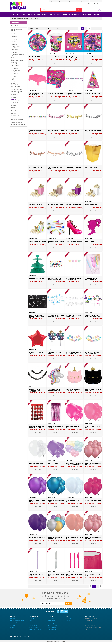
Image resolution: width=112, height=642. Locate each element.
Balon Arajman (31, 14)
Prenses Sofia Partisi (15, 102)
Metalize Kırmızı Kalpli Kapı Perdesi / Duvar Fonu (36, 427)
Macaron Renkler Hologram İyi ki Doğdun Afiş (73, 353)
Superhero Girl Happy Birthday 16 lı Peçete (72, 57)
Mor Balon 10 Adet (53, 463)
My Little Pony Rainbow (16, 108)
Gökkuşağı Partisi (14, 76)
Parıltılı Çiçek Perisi (15, 39)
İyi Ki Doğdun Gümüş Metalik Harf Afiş (93, 131)
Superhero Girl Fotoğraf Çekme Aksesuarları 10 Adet (92, 316)
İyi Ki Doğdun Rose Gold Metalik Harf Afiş (35, 168)
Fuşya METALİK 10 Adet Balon (93, 500)
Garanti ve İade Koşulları (35, 629)
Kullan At (87, 629)
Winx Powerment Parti (15, 117)
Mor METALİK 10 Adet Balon (37, 537)
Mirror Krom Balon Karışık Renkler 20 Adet (55, 538)
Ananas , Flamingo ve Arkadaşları (18, 54)
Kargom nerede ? (71, 1)
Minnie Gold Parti (14, 96)
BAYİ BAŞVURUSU (93, 1)
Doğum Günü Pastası (15, 70)
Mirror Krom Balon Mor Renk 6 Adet (37, 501)
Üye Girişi (68, 620)
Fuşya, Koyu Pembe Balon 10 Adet (92, 427)
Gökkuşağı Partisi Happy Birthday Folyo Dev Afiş (54, 279)
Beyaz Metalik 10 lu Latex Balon (73, 501)
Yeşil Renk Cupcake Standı (36, 278)
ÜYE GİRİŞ (96, 3)
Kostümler (77, 14)
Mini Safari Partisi (14, 94)
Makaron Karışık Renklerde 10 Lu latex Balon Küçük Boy (74, 464)
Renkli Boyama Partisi (15, 104)
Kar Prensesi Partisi (15, 65)
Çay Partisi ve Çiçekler (15, 38)
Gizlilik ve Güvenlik (33, 627)
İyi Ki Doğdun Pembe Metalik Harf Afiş (56, 131)
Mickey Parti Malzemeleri (16, 84)
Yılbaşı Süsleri (14, 14)
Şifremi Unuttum (33, 622)
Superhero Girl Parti (15, 99)
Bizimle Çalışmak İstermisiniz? (17, 620)
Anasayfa (64, 1)
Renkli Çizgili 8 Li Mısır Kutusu (37, 241)
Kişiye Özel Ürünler (52, 620)
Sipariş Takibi (32, 623)
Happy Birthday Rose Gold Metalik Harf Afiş (55, 168)
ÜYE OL (88, 3)
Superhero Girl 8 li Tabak (36, 56)
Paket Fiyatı (38, 60)
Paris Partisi (13, 41)
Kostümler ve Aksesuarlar (54, 622)
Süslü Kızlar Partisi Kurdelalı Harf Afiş (74, 94)
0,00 (99, 10)
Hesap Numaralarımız (15, 623)
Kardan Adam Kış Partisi (16, 92)
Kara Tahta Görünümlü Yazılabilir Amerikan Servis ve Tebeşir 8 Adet (37, 316)
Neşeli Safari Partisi (15, 63)
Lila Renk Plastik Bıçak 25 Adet (36, 575)
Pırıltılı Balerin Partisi (15, 35)
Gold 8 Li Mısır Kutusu (91, 167)
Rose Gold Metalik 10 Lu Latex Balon (74, 538)
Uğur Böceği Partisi (15, 59)
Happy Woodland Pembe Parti (17, 89)
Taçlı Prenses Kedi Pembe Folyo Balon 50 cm (73, 390)
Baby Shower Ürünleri (53, 625)
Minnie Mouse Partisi (15, 86)
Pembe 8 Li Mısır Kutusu (35, 204)
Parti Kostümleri (88, 622)
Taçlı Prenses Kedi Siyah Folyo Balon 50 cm (93, 390)
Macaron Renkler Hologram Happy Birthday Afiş (92, 353)
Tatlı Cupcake (13, 110)
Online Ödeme (13, 625)
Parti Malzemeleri (62, 14)
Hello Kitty (13, 81)
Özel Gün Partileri (52, 627)
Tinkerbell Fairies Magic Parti (17, 60)
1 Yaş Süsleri (88, 623)
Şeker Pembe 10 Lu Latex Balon (73, 427)
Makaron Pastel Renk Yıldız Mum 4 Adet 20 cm (73, 279)
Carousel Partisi (14, 62)
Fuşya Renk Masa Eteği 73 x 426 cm (92, 575)
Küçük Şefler (13, 78)
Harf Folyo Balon (89, 632)
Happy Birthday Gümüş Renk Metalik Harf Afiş (74, 168)
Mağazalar (12, 618)
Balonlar (70, 14)
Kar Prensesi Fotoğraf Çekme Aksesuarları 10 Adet (56, 316)
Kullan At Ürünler (52, 629)
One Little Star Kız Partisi (16, 46)
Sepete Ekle (37, 63)
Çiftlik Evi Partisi (14, 88)
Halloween (22, 14)
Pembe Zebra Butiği (15, 100)
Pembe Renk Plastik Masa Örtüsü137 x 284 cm (36, 94)
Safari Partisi (13, 105)
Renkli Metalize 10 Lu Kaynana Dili (56, 242)
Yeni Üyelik (68, 618)
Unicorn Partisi (14, 44)
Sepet (98, 9)
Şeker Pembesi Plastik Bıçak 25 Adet (74, 575)
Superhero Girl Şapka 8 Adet (92, 93)
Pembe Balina (13, 97)
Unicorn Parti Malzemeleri (91, 618)
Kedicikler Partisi (14, 36)
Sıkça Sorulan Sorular (34, 625)
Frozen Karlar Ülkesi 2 (15, 51)
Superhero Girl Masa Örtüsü (55, 93)
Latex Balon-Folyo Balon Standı (54, 353)
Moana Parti (13, 112)
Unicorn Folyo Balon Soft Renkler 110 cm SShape (54, 390)
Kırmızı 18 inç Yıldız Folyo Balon (36, 353)
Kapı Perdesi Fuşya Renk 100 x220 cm (55, 427)
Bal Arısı (12, 57)
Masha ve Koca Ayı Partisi (16, 91)
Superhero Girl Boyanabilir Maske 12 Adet (73, 316)
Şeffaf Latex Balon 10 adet (36, 463)
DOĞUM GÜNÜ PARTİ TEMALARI (18, 124)
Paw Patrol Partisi (14, 73)
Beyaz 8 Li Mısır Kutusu (91, 204)
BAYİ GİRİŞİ (86, 1)
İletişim (59, 1)
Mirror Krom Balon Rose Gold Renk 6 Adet (93, 464)
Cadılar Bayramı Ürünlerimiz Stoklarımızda (93, 627)
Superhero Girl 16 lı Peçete (92, 56)
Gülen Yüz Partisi (14, 75)
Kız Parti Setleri (14, 33)
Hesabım (31, 618)
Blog (30, 620)
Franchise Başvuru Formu (16, 622)
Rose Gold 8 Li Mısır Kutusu (55, 204)
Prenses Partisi (14, 43)
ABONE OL (68, 603)
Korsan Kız (13, 83)
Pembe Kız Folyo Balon (91, 241)
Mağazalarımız (53, 1)
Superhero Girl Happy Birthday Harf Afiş (35, 131)
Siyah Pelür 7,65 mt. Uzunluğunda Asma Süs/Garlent (34, 390)
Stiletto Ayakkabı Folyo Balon (74, 241)
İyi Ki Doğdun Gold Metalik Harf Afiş (73, 131)
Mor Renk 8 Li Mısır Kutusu (73, 204)
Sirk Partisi (13, 107)
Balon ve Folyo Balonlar (53, 623)
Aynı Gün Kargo (79, 1)
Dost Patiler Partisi (15, 71)
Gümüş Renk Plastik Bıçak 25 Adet (56, 575)
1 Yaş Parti (96, 14)
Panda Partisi (13, 113)
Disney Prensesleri (14, 68)
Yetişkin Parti (51, 14)
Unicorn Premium (14, 49)
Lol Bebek (13, 55)
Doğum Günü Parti (41, 14)
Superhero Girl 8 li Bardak (55, 56)
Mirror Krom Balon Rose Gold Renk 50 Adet (93, 538)
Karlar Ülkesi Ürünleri (90, 625)
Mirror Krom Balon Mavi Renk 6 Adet (56, 501)
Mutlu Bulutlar (14, 47)
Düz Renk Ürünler (86, 14)
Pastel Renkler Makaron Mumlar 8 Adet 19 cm (91, 279)
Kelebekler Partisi (14, 80)
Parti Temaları (51, 618)
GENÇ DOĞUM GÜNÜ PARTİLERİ (17, 122)
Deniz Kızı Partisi (14, 52)
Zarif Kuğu (13, 67)
